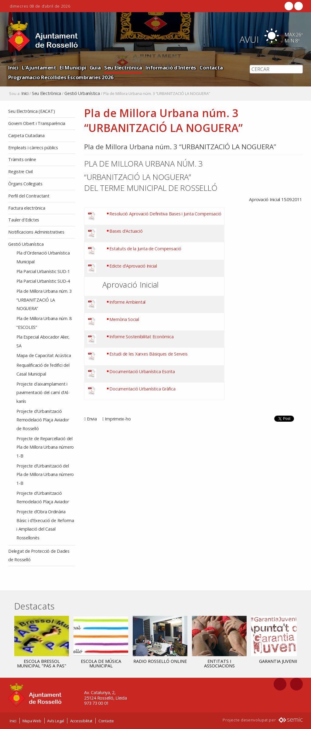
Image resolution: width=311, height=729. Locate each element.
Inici (13, 67)
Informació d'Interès (170, 67)
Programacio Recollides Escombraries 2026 (61, 77)
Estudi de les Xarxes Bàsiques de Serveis (148, 354)
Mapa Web (31, 720)
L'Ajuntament (39, 67)
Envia (92, 419)
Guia (95, 67)
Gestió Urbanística (82, 93)
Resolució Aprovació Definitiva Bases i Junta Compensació (165, 214)
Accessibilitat (81, 720)
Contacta (211, 67)
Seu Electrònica (123, 67)
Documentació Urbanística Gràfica (142, 388)
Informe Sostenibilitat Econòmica (141, 336)
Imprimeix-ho (118, 419)
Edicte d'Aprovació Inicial (133, 265)
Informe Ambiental (127, 302)
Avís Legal (55, 720)
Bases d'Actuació (125, 231)
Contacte (106, 720)
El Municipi (73, 67)
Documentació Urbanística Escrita (142, 371)
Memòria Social (124, 319)
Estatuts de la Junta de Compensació (145, 248)
